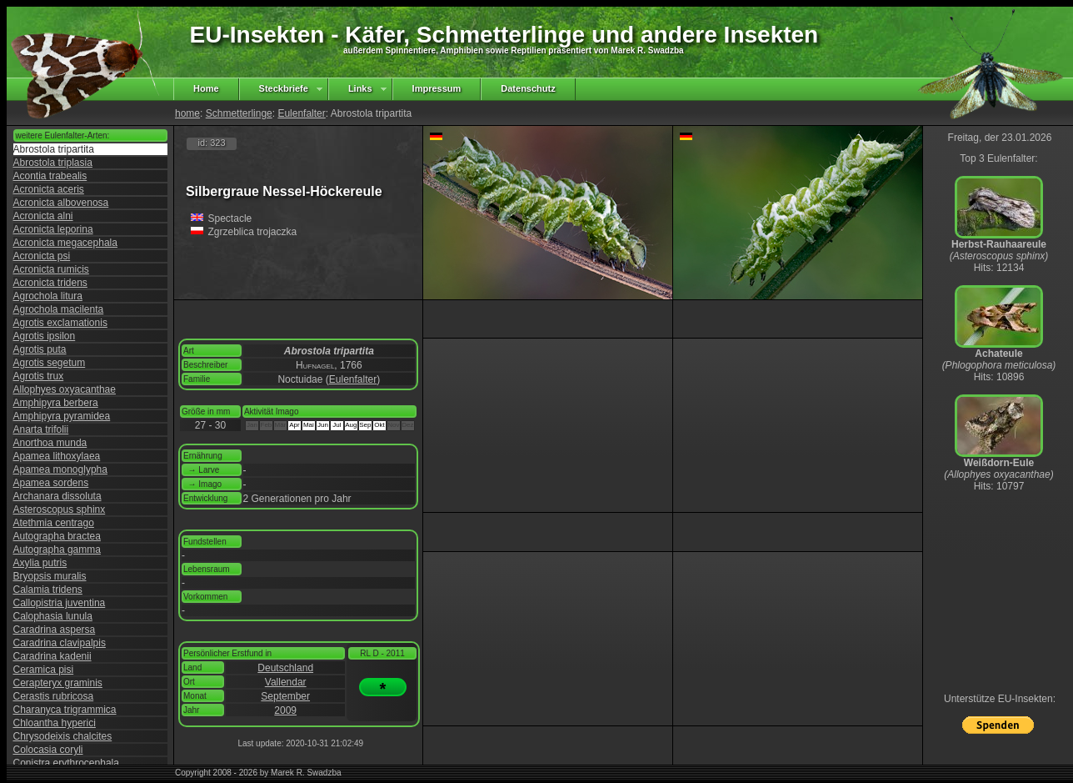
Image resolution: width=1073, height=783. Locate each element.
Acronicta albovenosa (61, 202)
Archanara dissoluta (57, 496)
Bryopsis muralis (50, 576)
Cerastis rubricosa (53, 696)
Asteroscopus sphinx (59, 509)
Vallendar (286, 682)
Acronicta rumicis (51, 269)
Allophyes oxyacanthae (64, 389)
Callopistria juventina (59, 603)
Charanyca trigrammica (65, 709)
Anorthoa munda (50, 443)
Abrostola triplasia (52, 162)
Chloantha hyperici (54, 723)
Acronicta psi (42, 256)
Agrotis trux (38, 376)
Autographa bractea (57, 536)
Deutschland (285, 668)
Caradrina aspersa (54, 629)
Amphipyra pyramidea (62, 416)
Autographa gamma (57, 549)
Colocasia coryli (48, 749)
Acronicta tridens (50, 283)
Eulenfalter (301, 113)
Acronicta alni (43, 216)
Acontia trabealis (50, 176)
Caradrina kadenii (52, 656)
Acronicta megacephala (65, 242)
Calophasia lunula (52, 616)
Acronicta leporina (53, 229)
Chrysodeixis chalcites (62, 736)
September (285, 696)
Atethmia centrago (53, 523)
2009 (285, 710)
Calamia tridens (47, 589)
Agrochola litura (47, 296)
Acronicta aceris (48, 189)
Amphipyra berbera (55, 403)
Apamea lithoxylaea (57, 456)
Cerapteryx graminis (57, 683)
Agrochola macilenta (58, 309)
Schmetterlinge (239, 113)
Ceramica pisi (43, 669)
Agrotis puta (40, 349)
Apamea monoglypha (60, 469)
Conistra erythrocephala (66, 763)
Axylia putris (40, 563)
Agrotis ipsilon (44, 336)
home (187, 113)
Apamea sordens (51, 483)
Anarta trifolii (41, 429)
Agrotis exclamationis (60, 323)
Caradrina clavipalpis (59, 643)
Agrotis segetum (49, 363)
